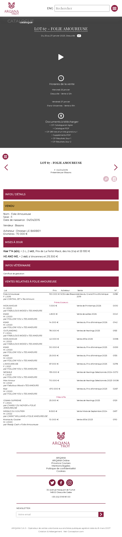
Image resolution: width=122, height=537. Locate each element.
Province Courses (60, 463)
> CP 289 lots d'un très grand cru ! (61, 131)
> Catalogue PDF (61, 128)
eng (50, 8)
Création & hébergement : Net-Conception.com (61, 531)
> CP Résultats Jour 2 (61, 141)
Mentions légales (61, 465)
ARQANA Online (61, 460)
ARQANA (61, 457)
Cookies (60, 471)
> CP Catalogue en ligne (61, 125)
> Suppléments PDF (61, 135)
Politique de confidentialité (61, 468)
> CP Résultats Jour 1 (61, 138)
